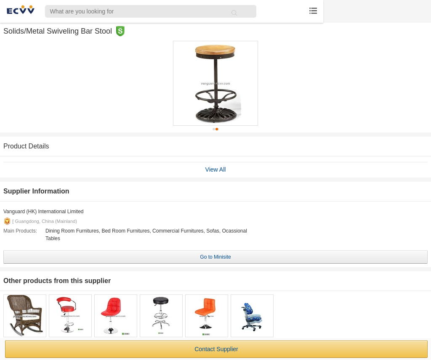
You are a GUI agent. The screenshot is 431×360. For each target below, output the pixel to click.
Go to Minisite (215, 257)
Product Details (26, 146)
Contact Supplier (216, 349)
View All (215, 169)
